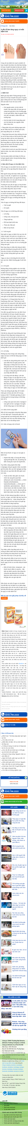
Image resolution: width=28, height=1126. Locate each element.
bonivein (4, 1069)
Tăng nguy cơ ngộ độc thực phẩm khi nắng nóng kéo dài (19, 820)
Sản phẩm (6, 1105)
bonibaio (20, 1069)
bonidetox (10, 1067)
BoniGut (21, 663)
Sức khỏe (12, 26)
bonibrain (4, 1067)
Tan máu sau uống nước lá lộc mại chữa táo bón (18, 915)
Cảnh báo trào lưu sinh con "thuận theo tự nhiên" (19, 942)
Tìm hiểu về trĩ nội (7, 740)
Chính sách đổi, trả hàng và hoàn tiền (14, 1121)
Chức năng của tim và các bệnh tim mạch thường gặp (18, 813)
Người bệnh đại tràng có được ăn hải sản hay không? (19, 933)
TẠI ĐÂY (4, 598)
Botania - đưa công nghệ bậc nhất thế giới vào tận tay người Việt (19, 1023)
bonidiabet (19, 1065)
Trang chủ (4, 26)
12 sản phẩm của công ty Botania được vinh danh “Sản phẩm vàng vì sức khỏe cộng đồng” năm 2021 (14, 1004)
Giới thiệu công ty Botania (11, 1103)
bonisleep (10, 1069)
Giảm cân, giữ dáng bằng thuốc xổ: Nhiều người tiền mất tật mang (19, 968)
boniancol (16, 1071)
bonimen (13, 1065)
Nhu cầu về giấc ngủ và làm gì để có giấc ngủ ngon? (19, 867)
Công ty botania (6, 1065)
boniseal (15, 1069)
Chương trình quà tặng (19, 1029)
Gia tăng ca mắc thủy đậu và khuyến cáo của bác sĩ (19, 829)
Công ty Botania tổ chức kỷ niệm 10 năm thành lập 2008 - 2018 (19, 1014)
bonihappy (16, 1067)
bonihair (21, 1071)
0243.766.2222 (6, 10)
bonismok (4, 1071)
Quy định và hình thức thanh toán (13, 1115)
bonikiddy (10, 1071)
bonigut (22, 1067)
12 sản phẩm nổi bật (9, 1109)
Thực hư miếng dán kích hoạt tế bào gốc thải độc (18, 877)
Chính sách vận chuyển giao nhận (13, 1117)
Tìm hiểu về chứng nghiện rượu (11, 770)
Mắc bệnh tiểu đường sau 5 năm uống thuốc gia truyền (19, 959)
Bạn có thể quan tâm (8, 733)
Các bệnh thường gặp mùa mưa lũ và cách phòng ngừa (18, 924)
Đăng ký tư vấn (19, 10)
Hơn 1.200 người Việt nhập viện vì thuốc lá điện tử (18, 857)
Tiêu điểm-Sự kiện (14, 997)
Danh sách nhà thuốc (9, 1107)
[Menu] (26, 10)
